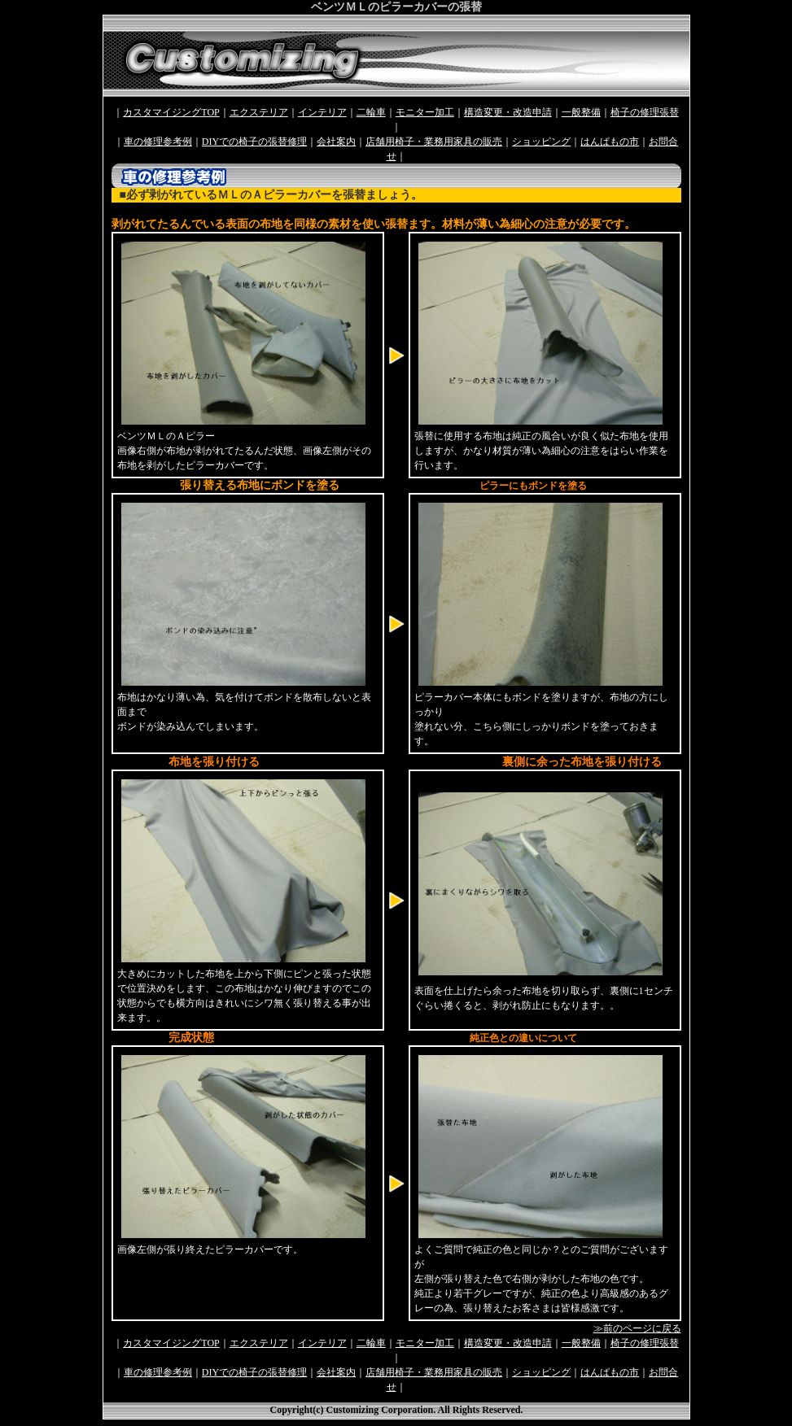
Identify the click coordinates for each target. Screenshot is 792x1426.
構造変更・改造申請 (508, 112)
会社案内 (336, 141)
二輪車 (371, 112)
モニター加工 (425, 112)
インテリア (322, 112)
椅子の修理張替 (644, 112)
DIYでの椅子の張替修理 (254, 141)
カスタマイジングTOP (171, 112)
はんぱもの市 (609, 141)
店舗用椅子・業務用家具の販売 (433, 141)
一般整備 (581, 112)
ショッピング (541, 141)
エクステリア (259, 112)
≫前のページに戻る (637, 1328)
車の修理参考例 (158, 141)
